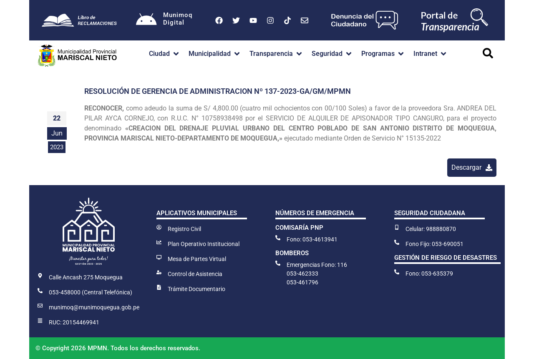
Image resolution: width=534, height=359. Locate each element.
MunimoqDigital (177, 18)
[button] (164, 54)
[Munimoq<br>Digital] (146, 20)
